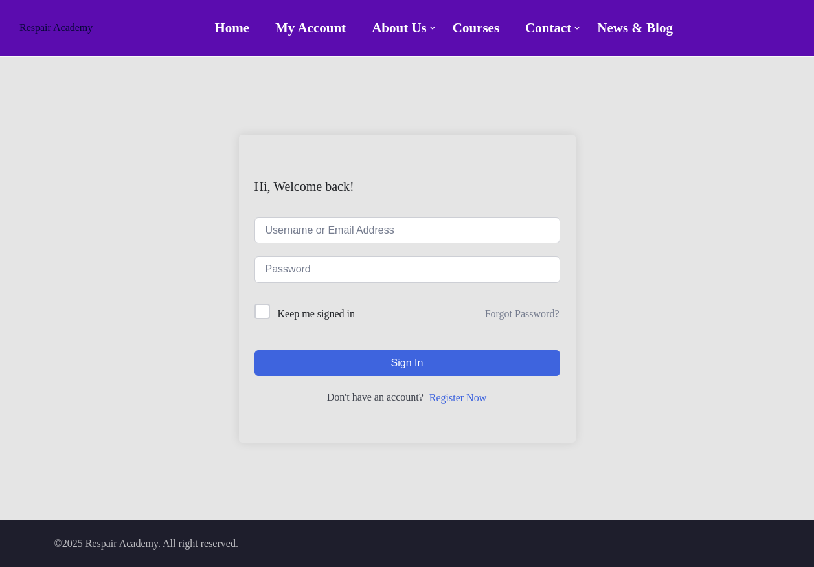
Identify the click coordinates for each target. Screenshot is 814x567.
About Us (399, 28)
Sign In (407, 362)
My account (310, 28)
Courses (476, 28)
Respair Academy (56, 27)
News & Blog (635, 28)
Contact (548, 28)
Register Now (457, 397)
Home (231, 28)
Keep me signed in (317, 313)
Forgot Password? (522, 313)
